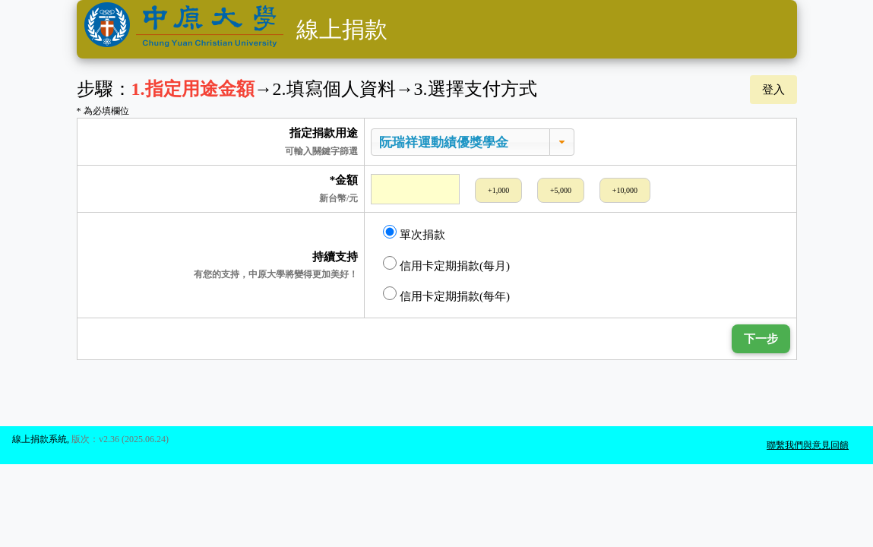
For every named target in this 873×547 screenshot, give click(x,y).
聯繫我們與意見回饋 (808, 445)
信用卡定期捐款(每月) (446, 264)
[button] (561, 142)
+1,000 (498, 190)
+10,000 (624, 190)
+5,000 (560, 190)
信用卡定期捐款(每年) (446, 294)
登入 (773, 90)
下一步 (761, 339)
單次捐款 (414, 233)
